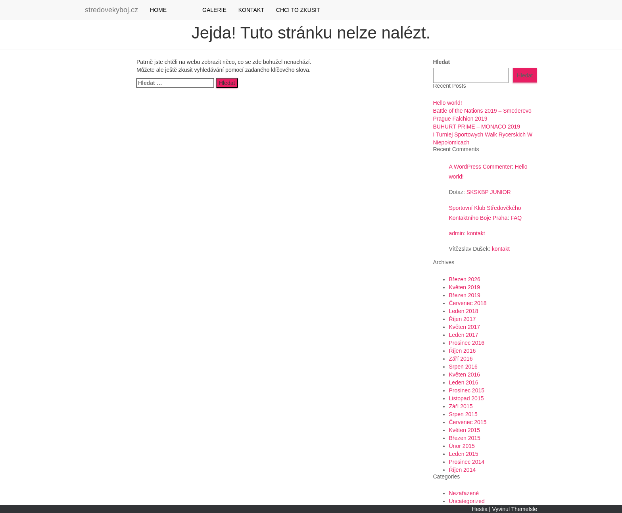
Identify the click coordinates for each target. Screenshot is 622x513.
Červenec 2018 (468, 303)
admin (456, 233)
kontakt (476, 233)
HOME (158, 10)
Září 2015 (461, 406)
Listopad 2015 (466, 398)
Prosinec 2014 (467, 462)
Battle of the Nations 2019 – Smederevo (482, 111)
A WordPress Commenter (480, 166)
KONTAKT (251, 10)
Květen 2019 (464, 287)
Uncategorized (467, 501)
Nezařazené (464, 493)
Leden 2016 (463, 382)
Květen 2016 (464, 374)
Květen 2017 (464, 327)
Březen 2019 (464, 295)
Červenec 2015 (468, 422)
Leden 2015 (463, 454)
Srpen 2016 (463, 366)
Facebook (178, 10)
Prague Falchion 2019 (460, 118)
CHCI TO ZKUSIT (298, 10)
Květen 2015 (464, 430)
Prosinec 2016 (467, 343)
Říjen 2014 (462, 470)
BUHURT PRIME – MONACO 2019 (476, 126)
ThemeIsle (524, 509)
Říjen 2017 (462, 319)
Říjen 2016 (462, 351)
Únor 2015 (462, 446)
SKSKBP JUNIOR (488, 192)
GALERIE (214, 10)
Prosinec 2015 (467, 390)
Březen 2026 (464, 279)
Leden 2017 (463, 335)
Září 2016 (461, 358)
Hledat (441, 62)
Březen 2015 (464, 438)
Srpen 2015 (463, 414)
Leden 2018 (463, 311)
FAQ (516, 218)
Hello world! (447, 103)
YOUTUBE (190, 10)
